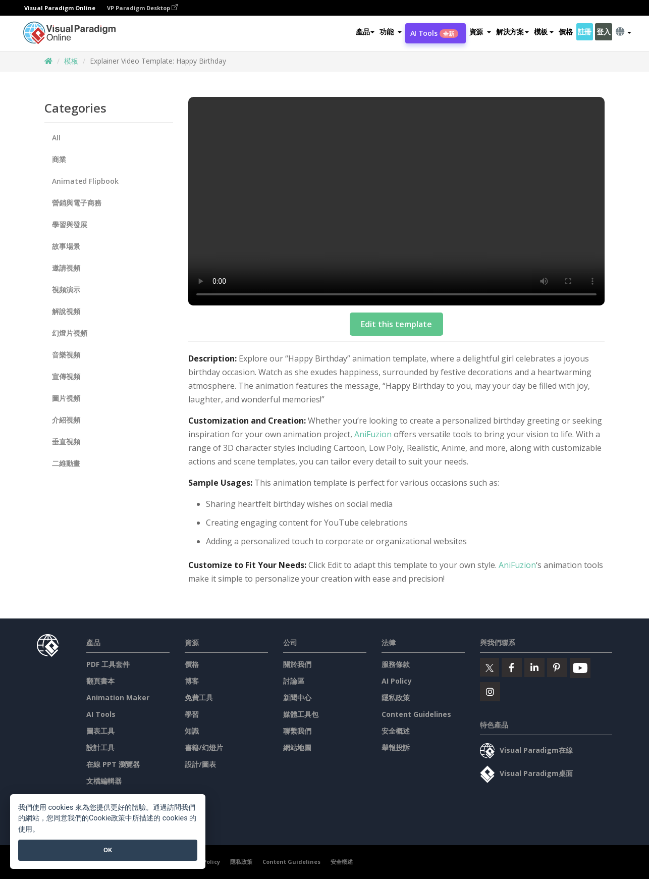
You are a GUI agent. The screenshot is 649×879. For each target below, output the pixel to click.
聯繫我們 (297, 731)
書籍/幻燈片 (204, 747)
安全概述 (396, 731)
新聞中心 (297, 697)
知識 (192, 731)
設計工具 (100, 747)
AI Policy (397, 681)
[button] (390, 32)
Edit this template (396, 324)
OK (107, 850)
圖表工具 (100, 731)
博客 (192, 681)
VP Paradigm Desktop (142, 8)
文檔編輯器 (104, 781)
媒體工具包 (300, 714)
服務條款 (396, 664)
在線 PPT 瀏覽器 (113, 764)
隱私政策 (396, 697)
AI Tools (434, 33)
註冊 (584, 32)
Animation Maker (117, 697)
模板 (71, 61)
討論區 (293, 681)
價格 (565, 32)
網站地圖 (297, 747)
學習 (192, 714)
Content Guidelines (416, 714)
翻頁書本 (100, 681)
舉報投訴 (396, 747)
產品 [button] (365, 32)
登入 (603, 32)
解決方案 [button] (512, 32)
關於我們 (297, 664)
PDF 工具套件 (108, 664)
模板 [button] (544, 32)
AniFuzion (373, 434)
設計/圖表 (200, 764)
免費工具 (199, 697)
